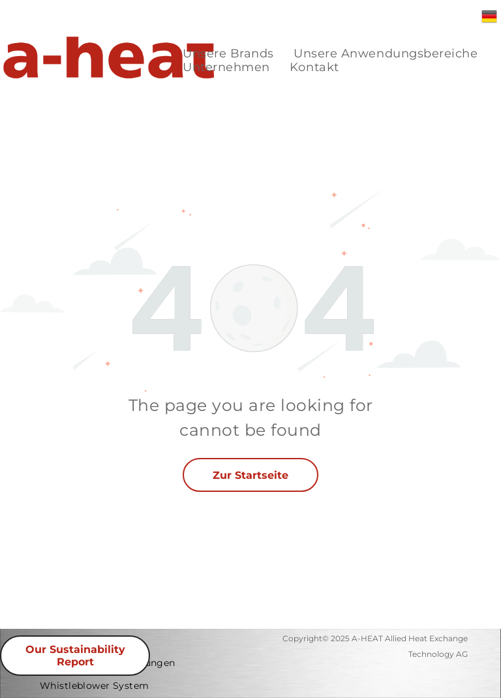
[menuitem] (228, 54)
